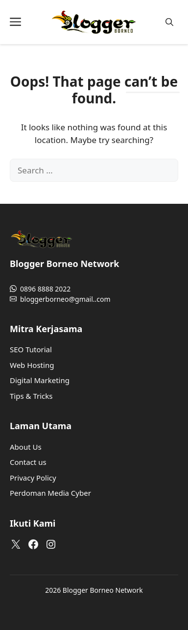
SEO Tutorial (31, 349)
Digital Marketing (40, 380)
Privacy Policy (33, 478)
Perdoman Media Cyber (50, 493)
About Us (26, 447)
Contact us (28, 462)
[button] (169, 22)
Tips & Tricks (31, 396)
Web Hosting (32, 365)
